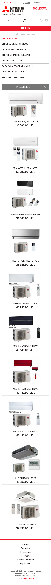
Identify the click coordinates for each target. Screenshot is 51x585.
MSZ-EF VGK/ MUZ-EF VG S (25, 261)
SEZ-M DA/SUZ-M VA (25, 478)
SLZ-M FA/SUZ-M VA (25, 524)
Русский (26, 3)
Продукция (31, 34)
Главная (22, 34)
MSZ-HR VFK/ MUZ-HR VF (25, 121)
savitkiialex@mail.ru (28, 578)
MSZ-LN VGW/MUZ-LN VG (25, 303)
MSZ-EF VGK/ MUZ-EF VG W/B (26, 214)
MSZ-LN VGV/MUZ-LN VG (25, 431)
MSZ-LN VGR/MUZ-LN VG (25, 389)
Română (37, 3)
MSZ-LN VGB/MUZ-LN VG (25, 346)
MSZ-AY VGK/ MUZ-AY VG (25, 168)
